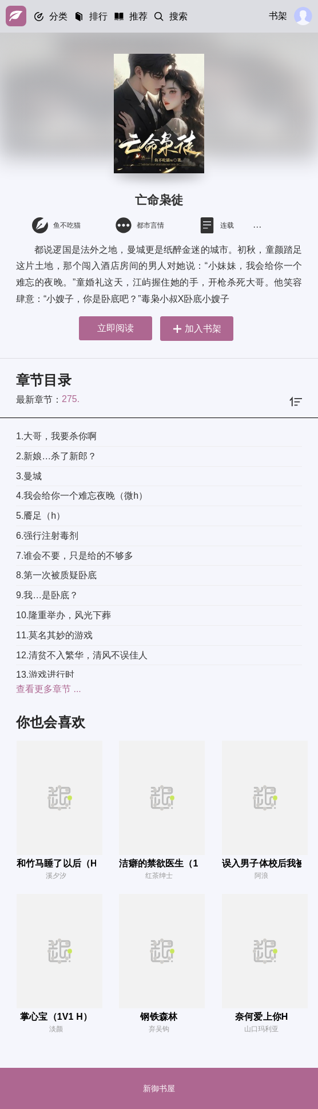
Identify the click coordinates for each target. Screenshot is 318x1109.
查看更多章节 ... (48, 689)
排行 (98, 16)
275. (71, 399)
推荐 (138, 16)
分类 (58, 16)
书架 (278, 16)
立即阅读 (115, 328)
